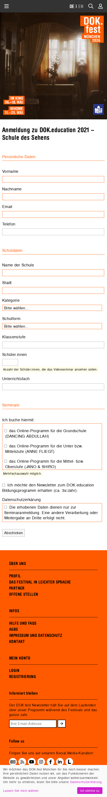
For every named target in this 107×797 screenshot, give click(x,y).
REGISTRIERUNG (22, 677)
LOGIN (14, 670)
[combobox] (52, 308)
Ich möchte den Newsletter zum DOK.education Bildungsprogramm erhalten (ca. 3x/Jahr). (48, 487)
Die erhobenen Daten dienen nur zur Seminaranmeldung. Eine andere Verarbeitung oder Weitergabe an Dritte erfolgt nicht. (51, 512)
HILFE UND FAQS (22, 623)
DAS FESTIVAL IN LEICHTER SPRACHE (40, 582)
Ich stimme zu (89, 791)
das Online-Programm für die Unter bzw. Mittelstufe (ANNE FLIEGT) (44, 448)
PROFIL (15, 576)
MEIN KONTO (19, 658)
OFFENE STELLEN (23, 594)
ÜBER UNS (17, 564)
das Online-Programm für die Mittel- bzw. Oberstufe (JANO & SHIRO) (44, 464)
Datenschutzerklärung (86, 782)
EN (81, 6)
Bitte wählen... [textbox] (16, 307)
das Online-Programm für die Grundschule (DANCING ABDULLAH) (45, 433)
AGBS (13, 629)
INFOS (14, 611)
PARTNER (17, 588)
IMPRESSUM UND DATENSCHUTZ (35, 635)
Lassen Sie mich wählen (20, 791)
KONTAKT (17, 642)
